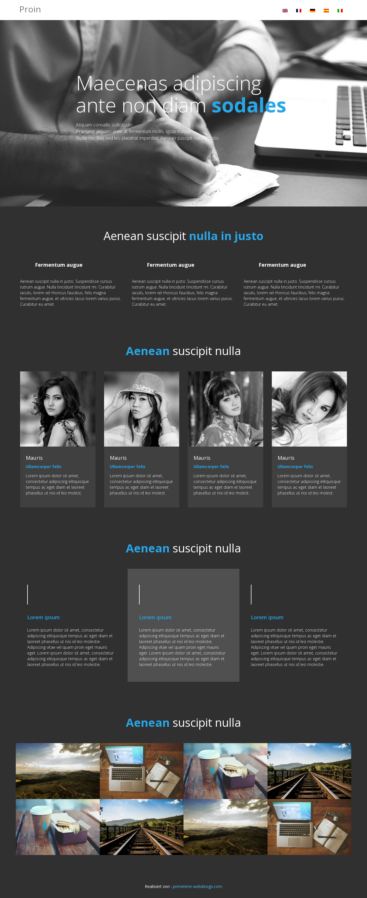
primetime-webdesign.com (197, 886)
